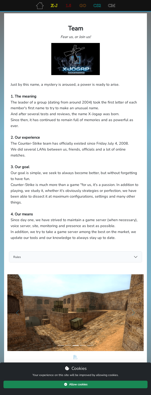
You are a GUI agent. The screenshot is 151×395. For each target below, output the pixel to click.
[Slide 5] (90, 345)
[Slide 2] (68, 345)
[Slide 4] (83, 345)
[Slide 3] (76, 345)
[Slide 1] (61, 345)
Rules (17, 257)
